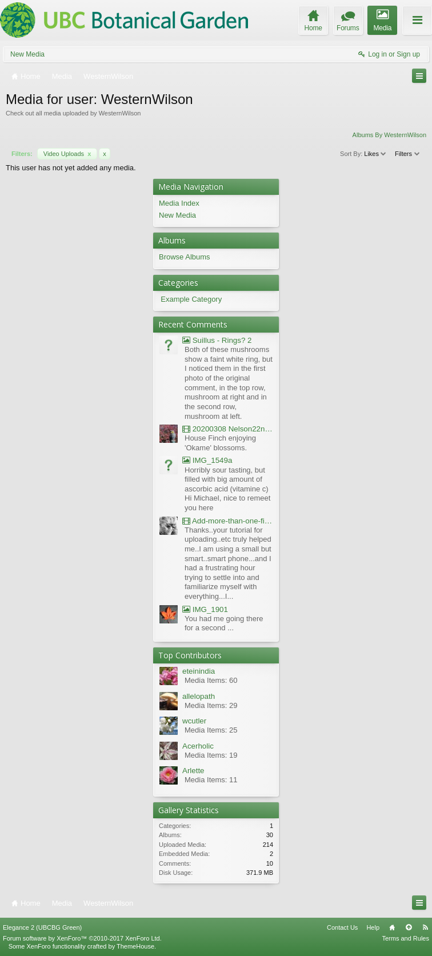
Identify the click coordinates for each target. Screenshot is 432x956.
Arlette (193, 770)
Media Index (179, 203)
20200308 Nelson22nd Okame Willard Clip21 (227, 429)
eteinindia (198, 671)
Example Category (191, 299)
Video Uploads (67, 153)
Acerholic (198, 746)
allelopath (198, 696)
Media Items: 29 (211, 705)
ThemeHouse (135, 946)
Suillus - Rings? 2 (216, 340)
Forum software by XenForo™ (82, 938)
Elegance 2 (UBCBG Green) (42, 927)
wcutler (194, 721)
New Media (27, 54)
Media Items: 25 (211, 730)
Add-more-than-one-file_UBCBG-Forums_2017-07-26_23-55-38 (227, 521)
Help (372, 927)
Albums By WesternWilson (389, 134)
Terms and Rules (405, 938)
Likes (375, 154)
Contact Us (342, 927)
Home (392, 927)
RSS (425, 927)
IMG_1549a (207, 460)
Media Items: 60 (211, 680)
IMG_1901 (205, 609)
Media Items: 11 (211, 779)
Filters (408, 154)
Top (409, 927)
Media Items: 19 (211, 755)
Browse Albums (184, 257)
